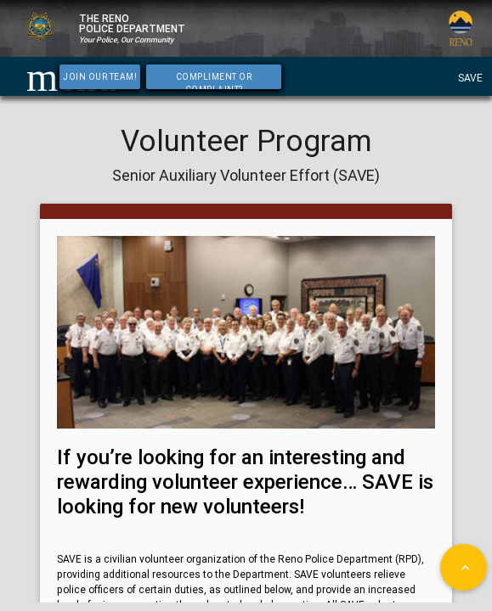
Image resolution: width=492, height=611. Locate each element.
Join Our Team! (100, 76)
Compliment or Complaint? (214, 80)
